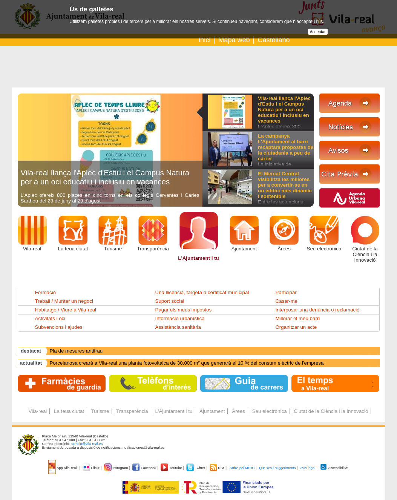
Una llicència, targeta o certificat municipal (202, 292)
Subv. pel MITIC (242, 468)
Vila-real (32, 249)
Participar (286, 292)
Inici (204, 40)
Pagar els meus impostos (183, 310)
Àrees (284, 249)
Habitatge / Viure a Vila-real (66, 310)
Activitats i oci (50, 318)
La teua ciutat (73, 249)
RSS (218, 468)
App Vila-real (63, 468)
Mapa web (234, 40)
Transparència (153, 249)
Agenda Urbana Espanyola (80, 351)
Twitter (196, 468)
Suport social (169, 301)
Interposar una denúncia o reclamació (318, 310)
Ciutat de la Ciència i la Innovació (364, 254)
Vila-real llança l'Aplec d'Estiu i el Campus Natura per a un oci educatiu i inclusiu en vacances (105, 177)
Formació (45, 292)
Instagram (116, 468)
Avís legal (307, 468)
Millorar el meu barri (298, 318)
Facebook (144, 468)
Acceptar (318, 31)
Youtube (172, 468)
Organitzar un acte (296, 327)
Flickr (91, 468)
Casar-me (287, 301)
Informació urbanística (180, 318)
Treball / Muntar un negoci (64, 301)
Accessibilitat (334, 468)
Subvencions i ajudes (59, 327)
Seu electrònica (324, 249)
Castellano (274, 40)
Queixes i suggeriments (277, 468)
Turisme (113, 249)
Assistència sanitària (178, 327)
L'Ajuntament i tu (198, 258)
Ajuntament (244, 249)
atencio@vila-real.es (87, 444)
